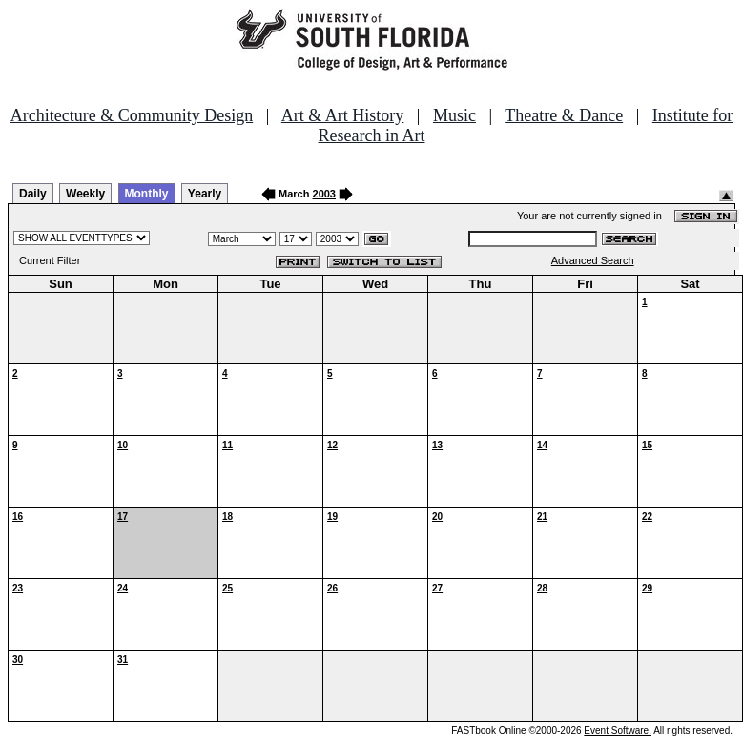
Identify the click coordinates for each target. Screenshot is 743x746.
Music (454, 115)
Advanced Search (592, 260)
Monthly (147, 193)
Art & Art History (342, 115)
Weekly (85, 193)
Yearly (204, 193)
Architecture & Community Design (131, 115)
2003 (324, 193)
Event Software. (617, 730)
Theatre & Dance (564, 115)
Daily (33, 193)
